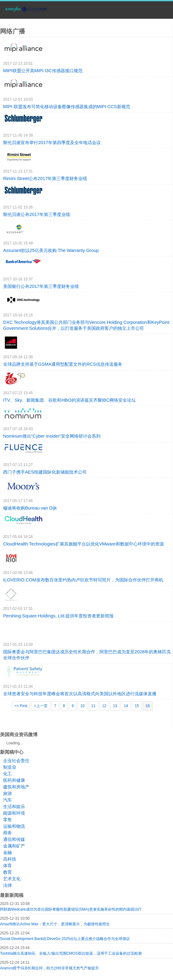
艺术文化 (12, 878)
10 (82, 706)
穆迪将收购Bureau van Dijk (30, 507)
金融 (7, 852)
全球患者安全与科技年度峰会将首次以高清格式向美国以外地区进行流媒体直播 (79, 693)
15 (137, 706)
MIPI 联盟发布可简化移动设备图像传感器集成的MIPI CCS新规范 (66, 106)
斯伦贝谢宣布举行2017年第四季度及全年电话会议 (52, 142)
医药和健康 (14, 780)
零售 (7, 819)
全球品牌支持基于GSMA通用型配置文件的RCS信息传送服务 (62, 364)
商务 (7, 832)
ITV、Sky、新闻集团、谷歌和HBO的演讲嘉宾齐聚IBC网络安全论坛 (69, 400)
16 (147, 706)
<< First (21, 706)
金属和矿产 (14, 845)
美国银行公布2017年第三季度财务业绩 (41, 286)
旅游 (7, 793)
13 (115, 706)
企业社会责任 (16, 760)
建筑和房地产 (16, 786)
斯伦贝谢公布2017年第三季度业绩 (36, 214)
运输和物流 (14, 826)
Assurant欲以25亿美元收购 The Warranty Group (51, 250)
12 (104, 706)
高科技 (9, 859)
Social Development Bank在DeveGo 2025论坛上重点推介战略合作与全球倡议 (65, 939)
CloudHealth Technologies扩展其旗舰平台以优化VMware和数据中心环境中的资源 (83, 543)
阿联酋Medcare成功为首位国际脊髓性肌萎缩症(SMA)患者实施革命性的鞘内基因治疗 (71, 909)
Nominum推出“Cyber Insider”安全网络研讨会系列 (51, 436)
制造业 (9, 767)
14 (126, 706)
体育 (7, 865)
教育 (7, 872)
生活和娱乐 (14, 806)
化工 (7, 773)
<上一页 (41, 706)
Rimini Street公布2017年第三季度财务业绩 (45, 178)
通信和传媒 (14, 839)
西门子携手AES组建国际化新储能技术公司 (45, 472)
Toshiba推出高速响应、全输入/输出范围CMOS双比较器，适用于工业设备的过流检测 (71, 953)
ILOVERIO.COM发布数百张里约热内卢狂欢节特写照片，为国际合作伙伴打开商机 (83, 579)
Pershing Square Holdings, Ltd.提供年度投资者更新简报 (58, 615)
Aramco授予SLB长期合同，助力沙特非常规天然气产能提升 (49, 968)
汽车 (7, 799)
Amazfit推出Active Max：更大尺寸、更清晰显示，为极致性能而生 (55, 924)
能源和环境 (14, 813)
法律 (7, 885)
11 (93, 706)
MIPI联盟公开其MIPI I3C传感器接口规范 (43, 70)
